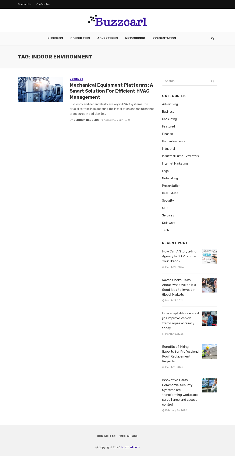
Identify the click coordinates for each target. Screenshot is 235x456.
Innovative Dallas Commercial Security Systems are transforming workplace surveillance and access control (180, 392)
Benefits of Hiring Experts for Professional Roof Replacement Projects (180, 354)
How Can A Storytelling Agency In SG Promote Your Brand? (179, 256)
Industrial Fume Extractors (180, 156)
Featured (168, 126)
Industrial (168, 149)
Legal (165, 171)
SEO (165, 208)
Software (168, 223)
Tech (165, 230)
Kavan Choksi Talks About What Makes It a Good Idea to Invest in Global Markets (179, 287)
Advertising (107, 38)
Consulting (80, 38)
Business (55, 38)
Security (168, 200)
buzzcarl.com (130, 447)
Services (168, 215)
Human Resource (173, 141)
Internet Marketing (175, 163)
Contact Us (25, 4)
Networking (135, 38)
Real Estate (170, 193)
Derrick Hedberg (86, 119)
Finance (167, 134)
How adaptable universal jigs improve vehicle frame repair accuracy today (180, 320)
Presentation (164, 38)
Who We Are (43, 4)
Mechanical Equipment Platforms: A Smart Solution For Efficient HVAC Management (111, 91)
